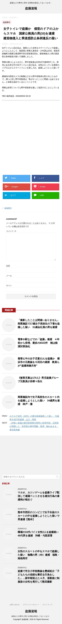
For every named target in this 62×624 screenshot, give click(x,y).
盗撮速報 (31, 8)
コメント (11, 231)
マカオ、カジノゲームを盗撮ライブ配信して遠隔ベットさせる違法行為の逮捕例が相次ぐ (38, 496)
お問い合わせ (14, 605)
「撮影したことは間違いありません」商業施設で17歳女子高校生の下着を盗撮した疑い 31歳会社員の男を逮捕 (39, 324)
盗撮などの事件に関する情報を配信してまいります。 (31, 616)
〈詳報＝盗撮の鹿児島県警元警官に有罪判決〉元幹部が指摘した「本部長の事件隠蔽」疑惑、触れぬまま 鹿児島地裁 (34, 426)
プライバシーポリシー (31, 605)
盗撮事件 (8, 208)
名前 (8, 266)
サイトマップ (47, 605)
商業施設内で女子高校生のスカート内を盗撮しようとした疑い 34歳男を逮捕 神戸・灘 (39, 400)
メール (9, 276)
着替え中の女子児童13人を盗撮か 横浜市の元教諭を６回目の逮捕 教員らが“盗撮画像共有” (39, 362)
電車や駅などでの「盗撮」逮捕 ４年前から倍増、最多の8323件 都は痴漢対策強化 (38, 343)
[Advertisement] (31, 140)
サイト (9, 285)
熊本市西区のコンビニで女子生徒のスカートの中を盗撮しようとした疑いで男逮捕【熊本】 (38, 516)
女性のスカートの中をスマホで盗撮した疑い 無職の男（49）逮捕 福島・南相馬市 (39, 555)
